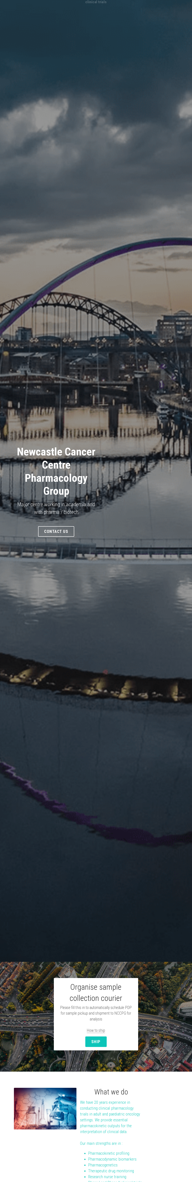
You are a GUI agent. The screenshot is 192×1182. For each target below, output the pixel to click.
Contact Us (96, 514)
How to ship (96, 1013)
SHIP (96, 1024)
